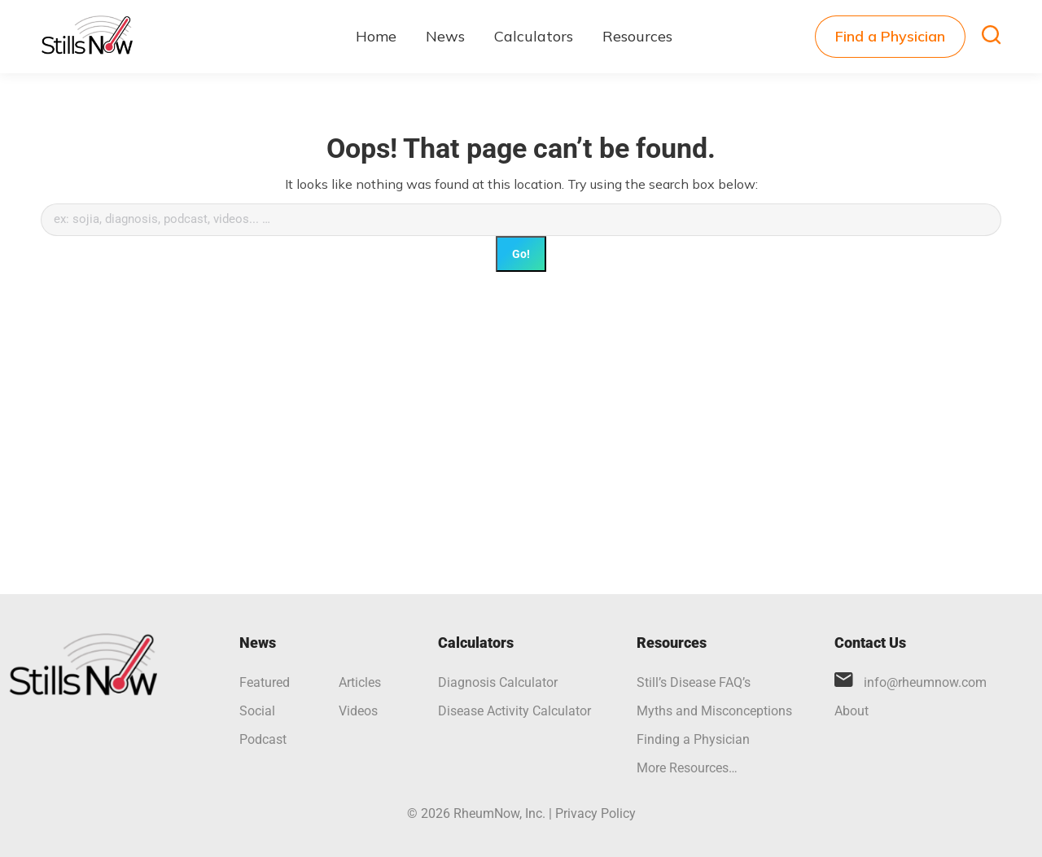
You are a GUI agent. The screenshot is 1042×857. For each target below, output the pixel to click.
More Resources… (687, 768)
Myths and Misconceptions (714, 711)
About (851, 711)
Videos (358, 711)
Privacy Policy (595, 813)
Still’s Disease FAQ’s (694, 682)
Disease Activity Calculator (514, 711)
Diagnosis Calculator (498, 682)
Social (257, 711)
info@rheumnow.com (925, 682)
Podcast (263, 739)
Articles (360, 682)
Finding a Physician (693, 739)
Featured (264, 682)
